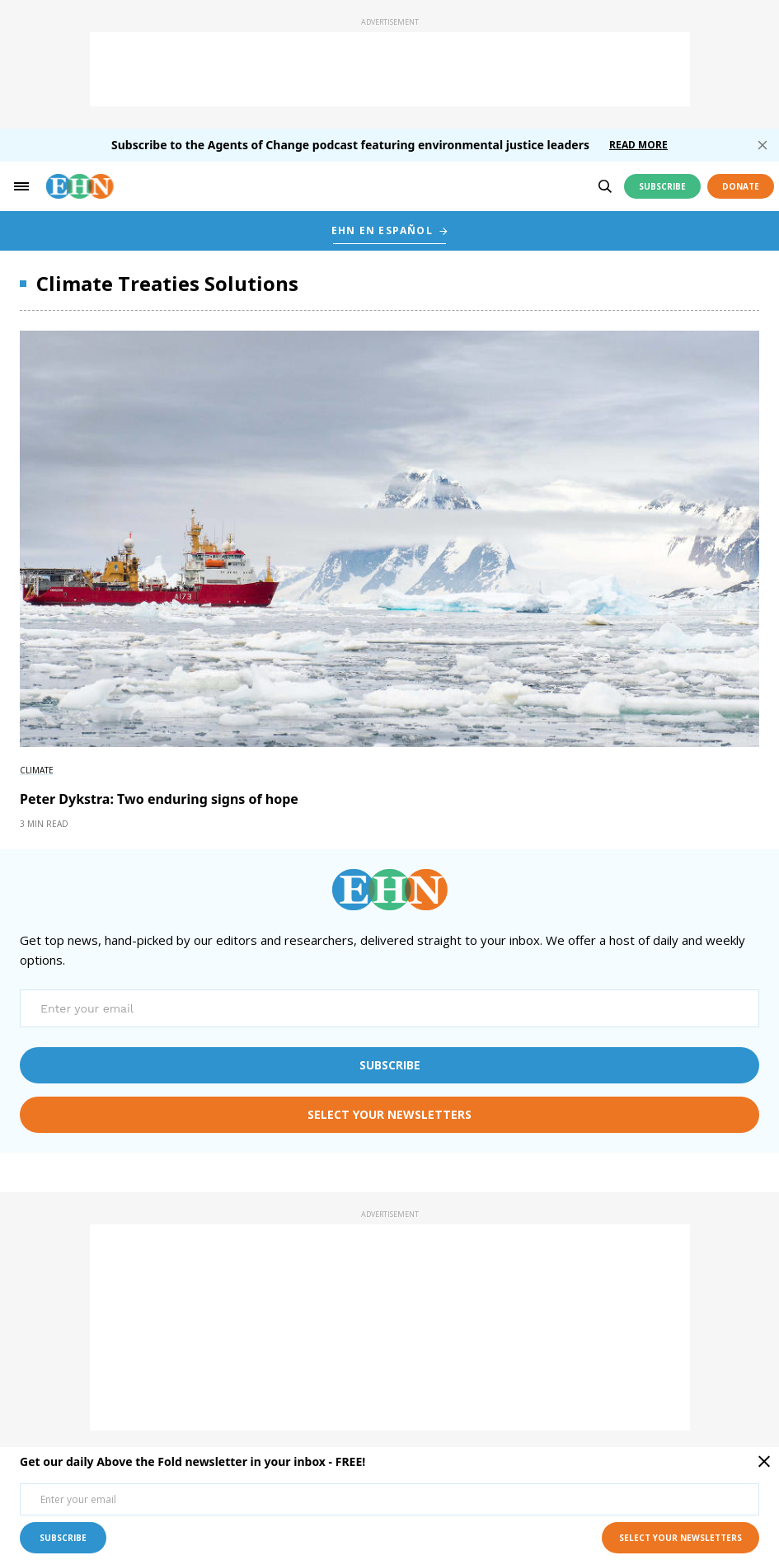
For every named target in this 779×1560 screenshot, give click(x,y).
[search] (605, 186)
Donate (740, 186)
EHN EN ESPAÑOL (382, 230)
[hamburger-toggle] (21, 186)
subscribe (389, 1065)
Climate (37, 770)
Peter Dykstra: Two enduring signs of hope (159, 799)
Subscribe (662, 186)
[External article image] (389, 539)
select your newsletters (389, 1114)
